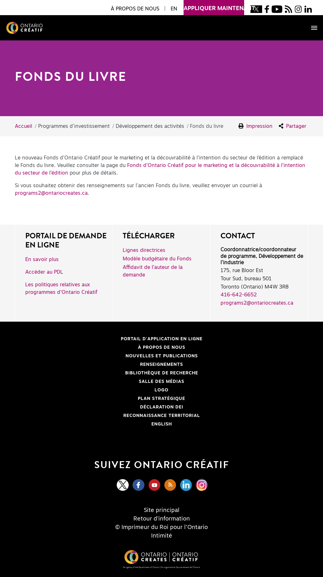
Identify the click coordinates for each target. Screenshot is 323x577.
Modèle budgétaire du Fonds (157, 258)
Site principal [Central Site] (161, 510)
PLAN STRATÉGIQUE (161, 398)
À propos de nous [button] (135, 8)
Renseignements (161, 364)
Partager (292, 126)
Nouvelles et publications (162, 356)
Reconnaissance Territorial (110, 415)
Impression (255, 126)
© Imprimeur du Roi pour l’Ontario (161, 527)
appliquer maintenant (214, 5)
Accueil (23, 126)
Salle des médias (161, 381)
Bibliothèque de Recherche (109, 373)
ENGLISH (161, 424)
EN (174, 8)
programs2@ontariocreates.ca (51, 193)
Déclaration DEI (101, 407)
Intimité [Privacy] (161, 536)
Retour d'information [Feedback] (161, 519)
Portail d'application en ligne (111, 339)
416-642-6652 (238, 294)
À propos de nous (161, 347)
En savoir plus (42, 259)
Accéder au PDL (44, 272)
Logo (161, 390)
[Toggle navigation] (311, 27)
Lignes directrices (144, 250)
